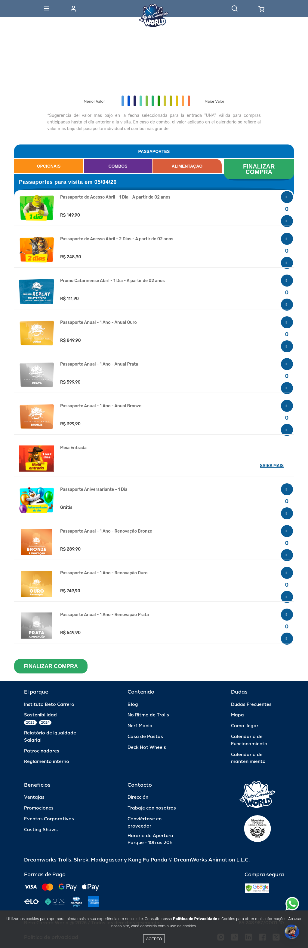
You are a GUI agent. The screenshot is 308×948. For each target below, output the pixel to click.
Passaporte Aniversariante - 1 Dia (93, 489)
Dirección (138, 797)
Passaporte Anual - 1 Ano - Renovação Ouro (104, 573)
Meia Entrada (73, 447)
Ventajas (34, 797)
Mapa (237, 715)
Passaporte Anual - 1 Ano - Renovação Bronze (106, 531)
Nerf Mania (140, 726)
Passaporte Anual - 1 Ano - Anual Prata (99, 364)
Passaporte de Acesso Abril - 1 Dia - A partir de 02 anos (115, 197)
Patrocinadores (41, 751)
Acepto (154, 939)
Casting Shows (41, 830)
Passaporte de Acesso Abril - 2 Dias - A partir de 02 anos (116, 239)
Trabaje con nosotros (152, 808)
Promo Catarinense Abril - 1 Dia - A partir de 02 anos (112, 280)
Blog (133, 704)
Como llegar (244, 726)
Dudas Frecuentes (251, 704)
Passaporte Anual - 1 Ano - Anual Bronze (100, 406)
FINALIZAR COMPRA (259, 169)
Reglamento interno (46, 761)
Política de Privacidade (195, 918)
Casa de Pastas (145, 737)
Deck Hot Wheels (147, 747)
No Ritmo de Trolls (148, 715)
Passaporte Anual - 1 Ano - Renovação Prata (104, 614)
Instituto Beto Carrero (49, 704)
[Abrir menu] (47, 8)
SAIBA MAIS (272, 465)
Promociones (39, 808)
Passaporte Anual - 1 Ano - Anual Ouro (98, 322)
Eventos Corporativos (49, 819)
